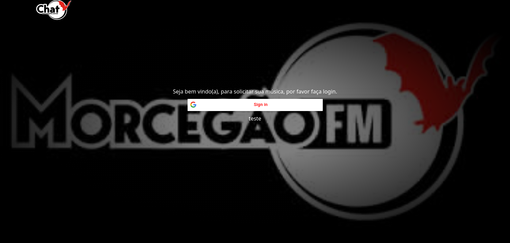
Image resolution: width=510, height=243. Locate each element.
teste (255, 118)
